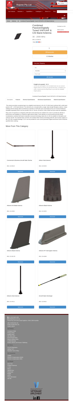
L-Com (9, 367)
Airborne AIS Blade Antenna (14, 205)
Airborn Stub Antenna (45, 160)
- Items (61, 3)
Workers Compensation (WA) (14, 359)
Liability (9, 355)
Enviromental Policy (12, 337)
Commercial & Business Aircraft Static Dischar (19, 160)
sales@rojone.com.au (13, 319)
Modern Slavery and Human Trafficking (17, 342)
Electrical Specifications (29, 99)
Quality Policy (10, 334)
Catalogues (39, 11)
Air (18, 21)
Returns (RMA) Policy (13, 339)
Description (10, 99)
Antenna (14, 21)
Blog (54, 11)
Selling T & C (10, 349)
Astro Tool (10, 363)
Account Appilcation (12, 347)
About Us (48, 11)
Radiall (9, 373)
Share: (37, 42)
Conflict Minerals (11, 341)
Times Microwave (11, 377)
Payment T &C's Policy (13, 350)
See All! (9, 378)
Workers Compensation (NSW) (15, 357)
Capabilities (29, 11)
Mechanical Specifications (44, 99)
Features (18, 99)
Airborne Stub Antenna (13, 296)
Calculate (50, 77)
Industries (21, 11)
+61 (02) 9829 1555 (13, 317)
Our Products (11, 11)
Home (8, 21)
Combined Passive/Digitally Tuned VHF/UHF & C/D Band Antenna (37, 21)
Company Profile (11, 331)
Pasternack (10, 372)
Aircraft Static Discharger (46, 296)
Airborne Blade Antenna (45, 205)
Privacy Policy (11, 332)
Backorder (50, 52)
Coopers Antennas (12, 365)
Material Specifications (59, 99)
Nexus (9, 368)
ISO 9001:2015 (11, 336)
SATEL (9, 375)
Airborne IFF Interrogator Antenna (48, 250)
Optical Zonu (10, 370)
